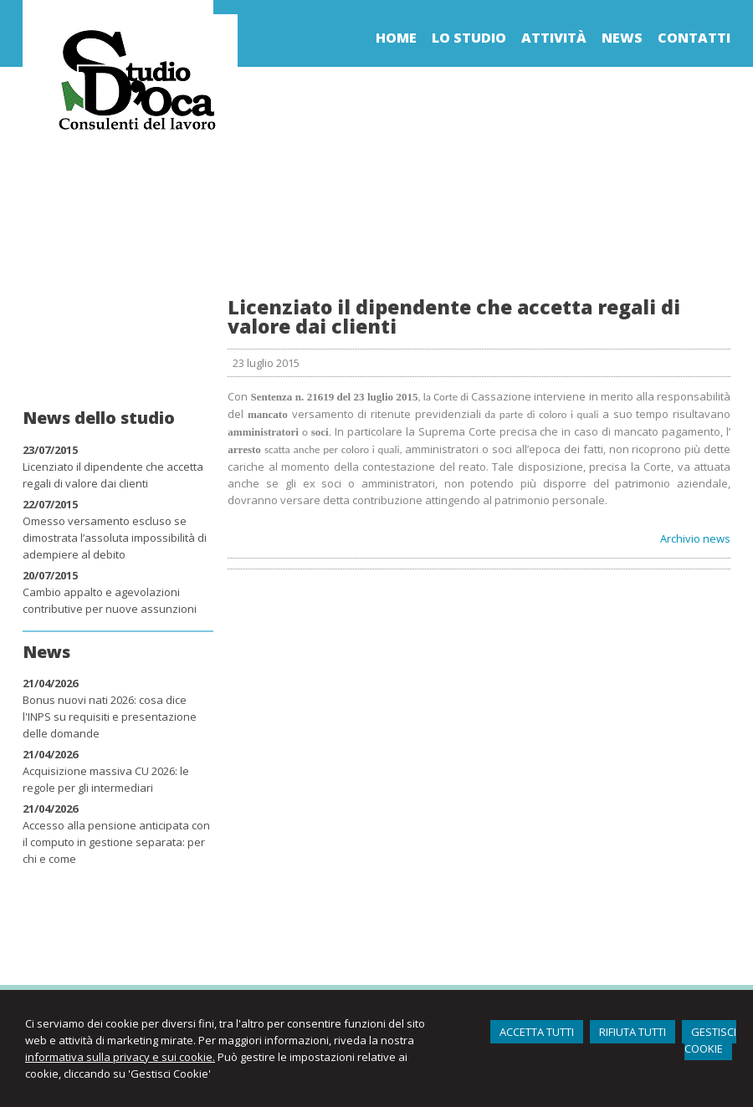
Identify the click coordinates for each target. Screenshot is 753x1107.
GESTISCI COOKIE (710, 1040)
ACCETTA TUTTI (536, 1031)
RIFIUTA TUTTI (632, 1031)
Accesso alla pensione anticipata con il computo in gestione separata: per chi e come (116, 842)
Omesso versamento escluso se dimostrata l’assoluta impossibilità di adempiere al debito (115, 537)
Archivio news (695, 538)
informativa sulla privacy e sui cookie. (120, 1056)
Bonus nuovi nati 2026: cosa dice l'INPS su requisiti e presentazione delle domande (110, 716)
